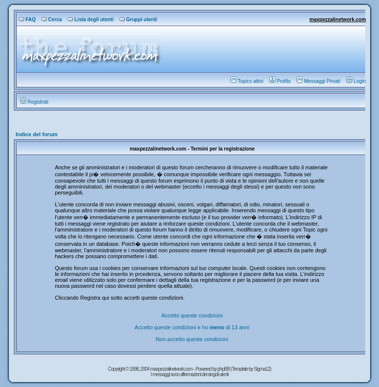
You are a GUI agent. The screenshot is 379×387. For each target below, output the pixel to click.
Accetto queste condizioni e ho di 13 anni (192, 327)
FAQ (27, 19)
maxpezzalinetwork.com (337, 19)
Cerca (51, 19)
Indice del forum (37, 134)
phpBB (224, 369)
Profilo (280, 81)
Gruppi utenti (138, 19)
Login (356, 81)
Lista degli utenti (91, 19)
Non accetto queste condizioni (192, 339)
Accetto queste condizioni (192, 315)
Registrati (34, 102)
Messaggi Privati (318, 81)
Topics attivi (247, 81)
